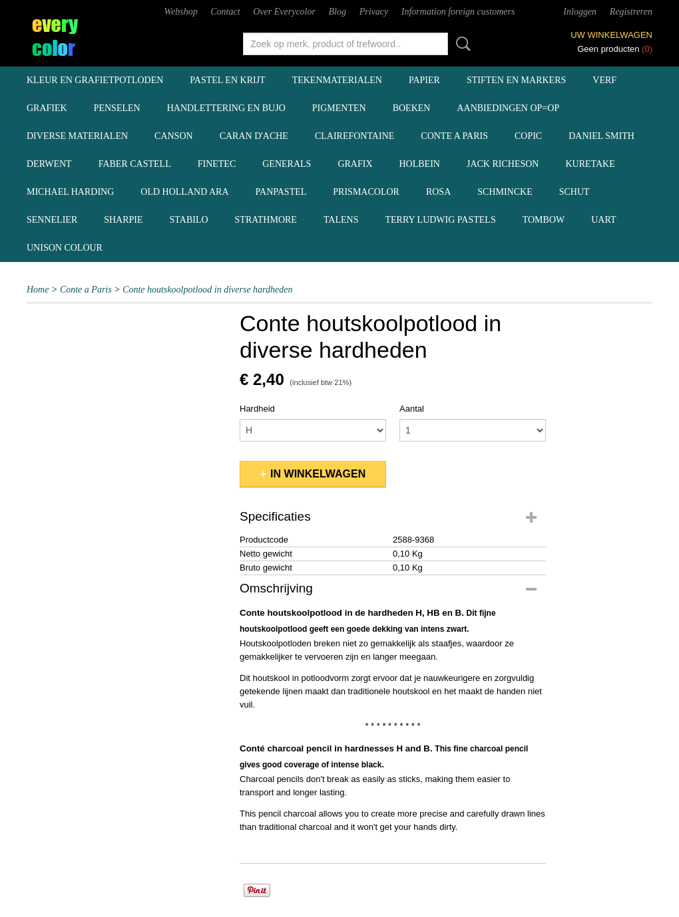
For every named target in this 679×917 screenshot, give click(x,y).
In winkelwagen (317, 473)
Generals (286, 164)
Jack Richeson (503, 164)
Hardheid (257, 409)
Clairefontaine (354, 136)
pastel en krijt (227, 80)
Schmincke (504, 192)
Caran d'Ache (254, 136)
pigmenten (339, 108)
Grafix (355, 164)
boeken (412, 108)
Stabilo (189, 220)
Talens (341, 220)
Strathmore (266, 220)
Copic (528, 136)
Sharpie (123, 220)
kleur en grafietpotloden (95, 80)
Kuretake (589, 164)
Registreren (631, 12)
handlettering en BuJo (226, 108)
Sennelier (52, 220)
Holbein (419, 164)
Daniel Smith (601, 136)
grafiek (47, 108)
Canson (173, 136)
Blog (337, 12)
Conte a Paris (454, 136)
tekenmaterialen (337, 80)
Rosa (438, 192)
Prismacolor (366, 192)
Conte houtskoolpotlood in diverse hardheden (207, 290)
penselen (117, 108)
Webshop (181, 12)
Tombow (544, 220)
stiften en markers (516, 80)
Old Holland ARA (184, 192)
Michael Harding (70, 192)
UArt (603, 220)
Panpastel (281, 192)
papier (424, 80)
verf (604, 80)
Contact (225, 12)
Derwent (49, 164)
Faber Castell (135, 164)
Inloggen (579, 12)
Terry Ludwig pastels (440, 220)
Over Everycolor (284, 12)
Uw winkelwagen (611, 35)
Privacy (374, 12)
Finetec (217, 164)
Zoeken (461, 44)
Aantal (411, 409)
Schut (574, 192)
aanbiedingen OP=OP (508, 108)
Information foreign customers (458, 12)
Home (38, 290)
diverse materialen (77, 136)
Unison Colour (65, 248)
